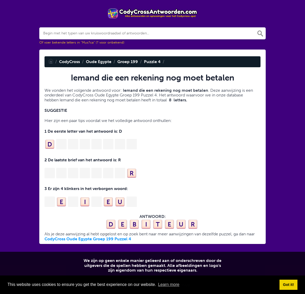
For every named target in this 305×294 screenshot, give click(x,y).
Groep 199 (127, 61)
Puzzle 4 (152, 61)
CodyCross (69, 61)
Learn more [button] (168, 284)
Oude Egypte (98, 61)
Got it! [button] (288, 285)
